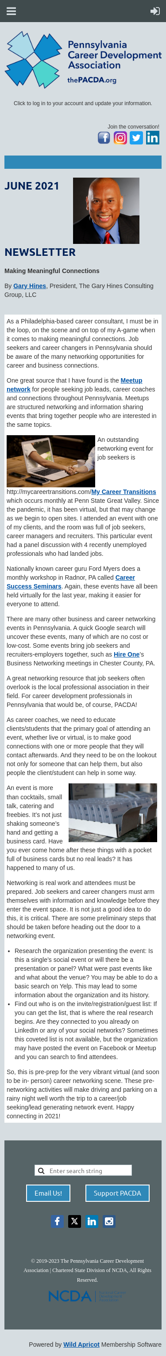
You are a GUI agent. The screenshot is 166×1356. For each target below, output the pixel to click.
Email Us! (48, 1193)
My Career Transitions (123, 491)
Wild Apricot (81, 1344)
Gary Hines (29, 285)
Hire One (126, 654)
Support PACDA (117, 1193)
